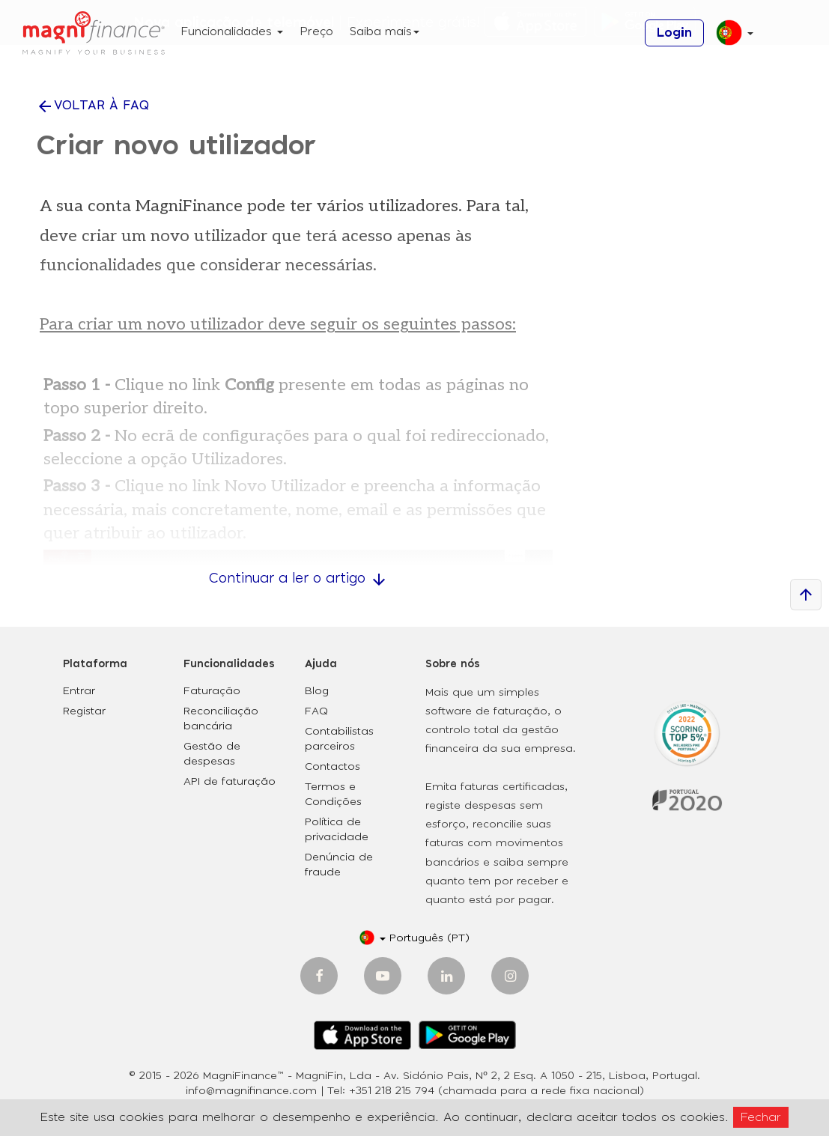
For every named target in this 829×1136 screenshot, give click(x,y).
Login (674, 33)
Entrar (79, 691)
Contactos (332, 767)
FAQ (316, 711)
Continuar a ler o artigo (298, 579)
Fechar (761, 1117)
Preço (316, 31)
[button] (729, 38)
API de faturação (229, 782)
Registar (84, 711)
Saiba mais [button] (384, 31)
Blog (317, 691)
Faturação (211, 691)
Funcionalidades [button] (231, 31)
